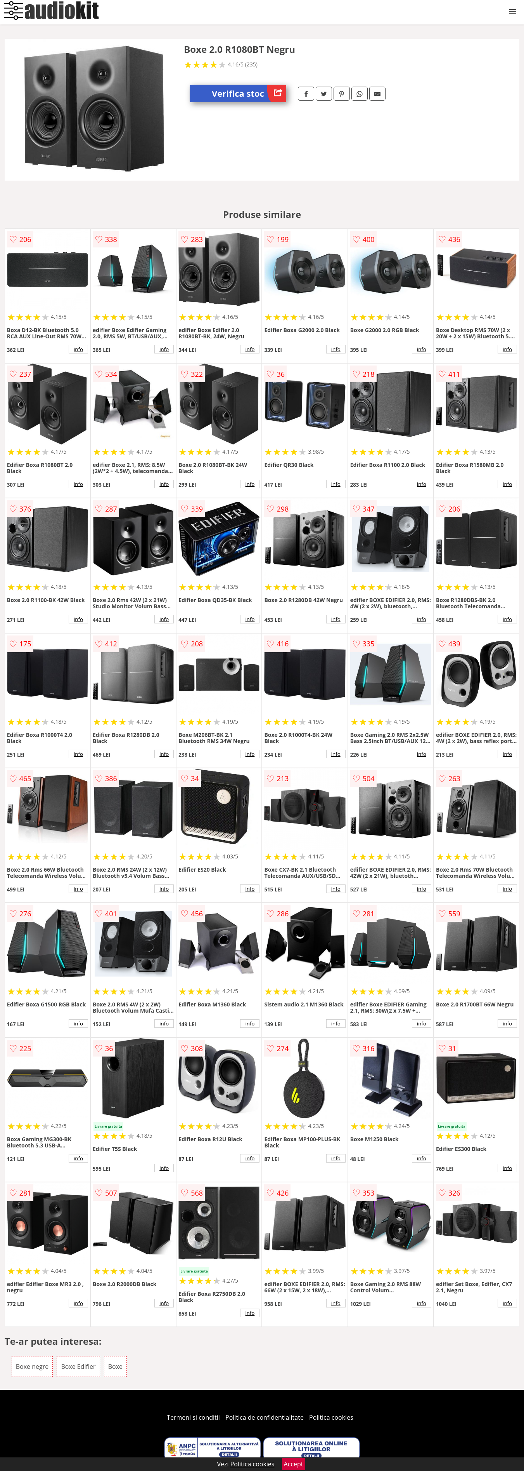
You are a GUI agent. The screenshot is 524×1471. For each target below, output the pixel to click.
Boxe (115, 1366)
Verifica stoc (249, 93)
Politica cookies (331, 1417)
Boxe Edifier (78, 1366)
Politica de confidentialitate (264, 1417)
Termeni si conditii (193, 1417)
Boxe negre (32, 1366)
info (78, 349)
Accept (293, 1464)
